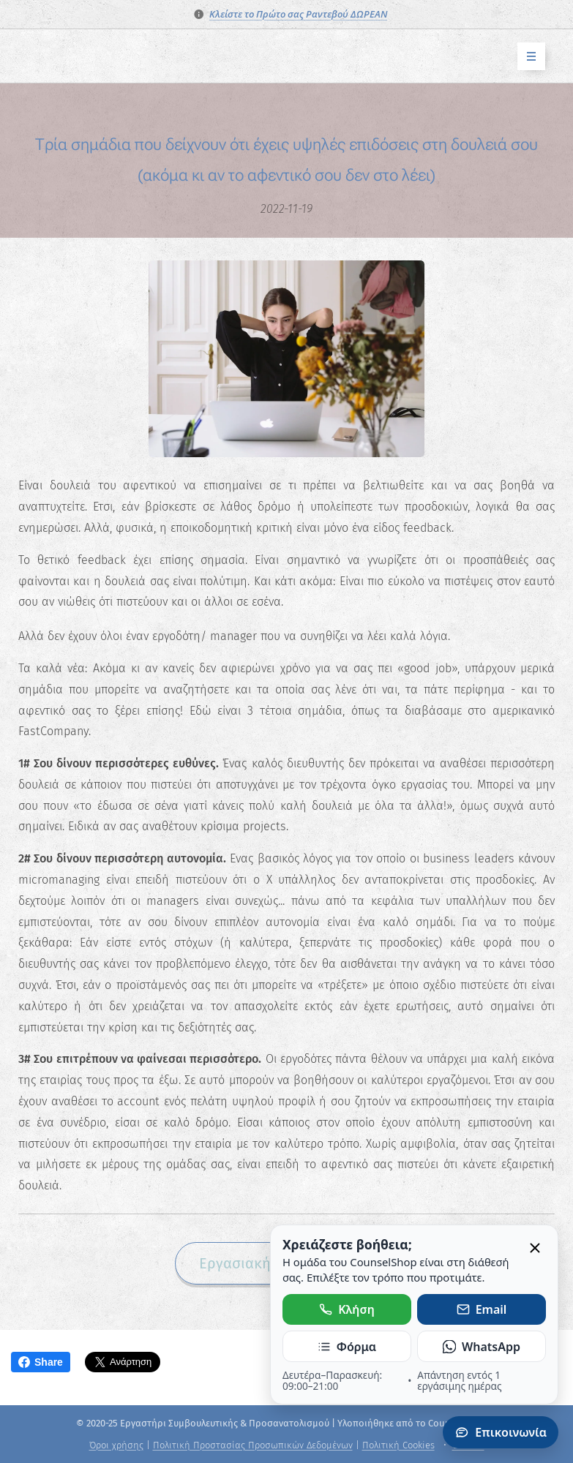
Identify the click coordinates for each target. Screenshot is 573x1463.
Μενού (526, 56)
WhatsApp (481, 1347)
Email (482, 1309)
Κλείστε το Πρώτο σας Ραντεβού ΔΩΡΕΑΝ (298, 13)
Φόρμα (347, 1347)
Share (40, 1362)
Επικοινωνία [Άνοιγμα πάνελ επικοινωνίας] (500, 1432)
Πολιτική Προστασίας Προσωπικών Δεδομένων (253, 1445)
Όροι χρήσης (116, 1445)
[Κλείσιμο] (535, 1249)
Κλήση (347, 1309)
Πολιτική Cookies (398, 1445)
